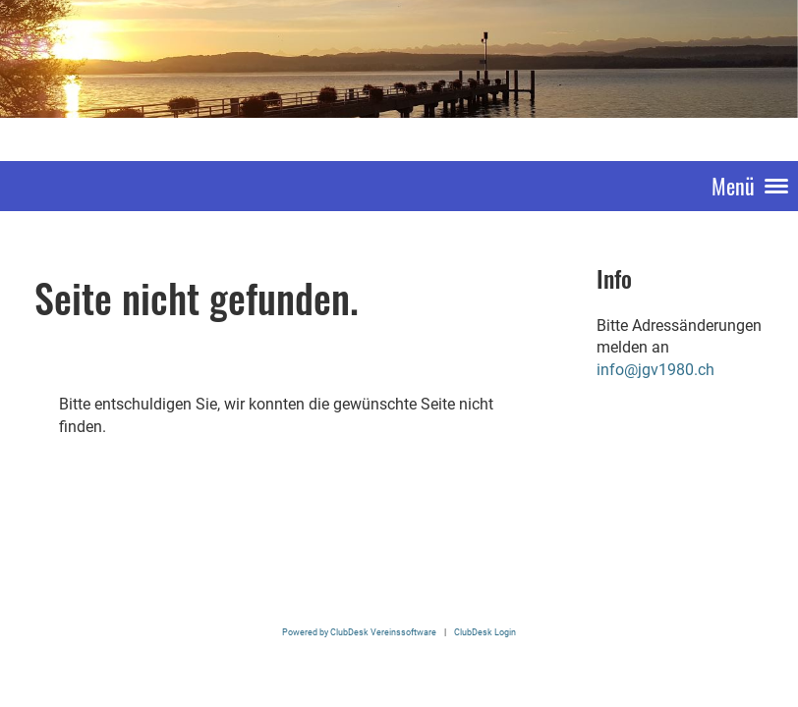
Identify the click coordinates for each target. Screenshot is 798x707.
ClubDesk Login (485, 631)
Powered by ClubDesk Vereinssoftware (359, 631)
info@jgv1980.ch (655, 369)
